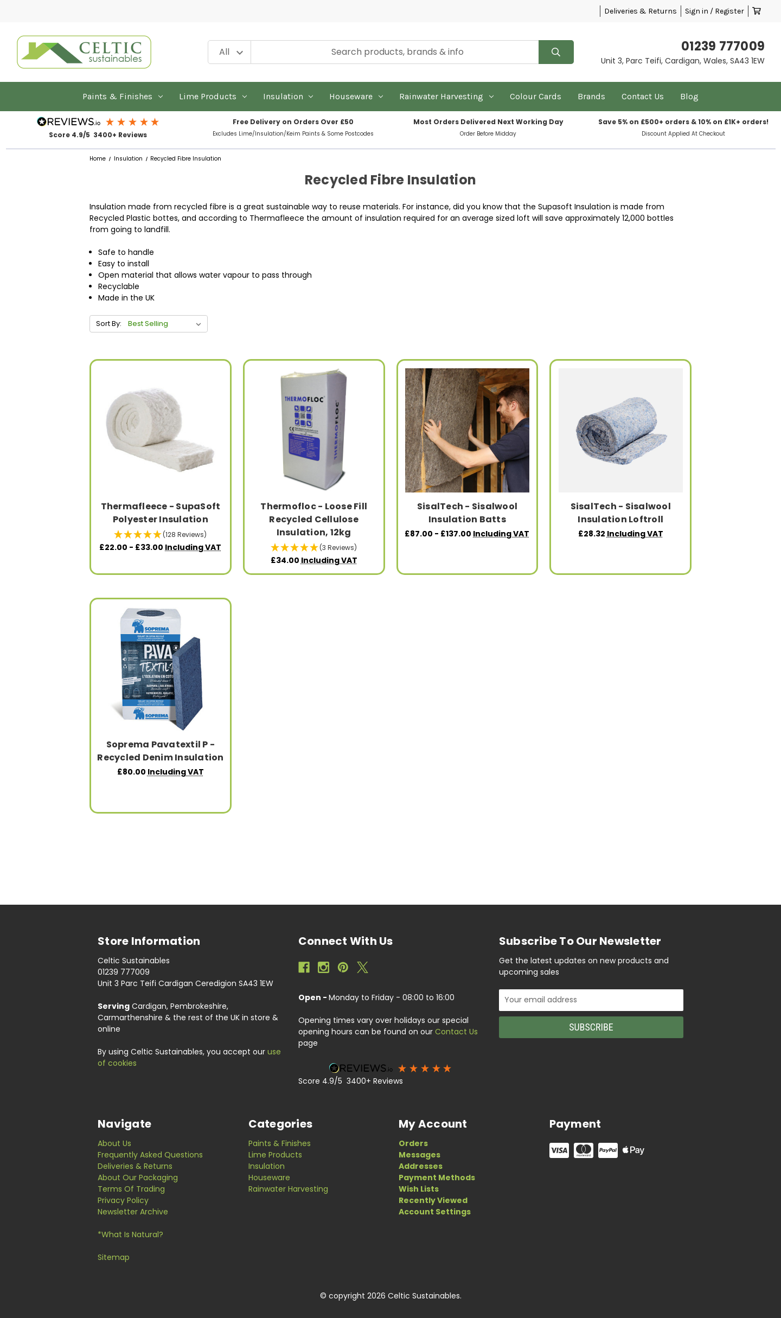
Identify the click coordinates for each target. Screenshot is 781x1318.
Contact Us (643, 96)
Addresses (421, 1166)
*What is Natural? (130, 1234)
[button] (98, 121)
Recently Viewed (433, 1200)
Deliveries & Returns (640, 11)
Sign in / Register (714, 11)
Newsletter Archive (133, 1211)
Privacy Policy (123, 1200)
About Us (114, 1143)
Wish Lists (419, 1188)
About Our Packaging (138, 1177)
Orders (413, 1143)
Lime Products (213, 96)
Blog (689, 96)
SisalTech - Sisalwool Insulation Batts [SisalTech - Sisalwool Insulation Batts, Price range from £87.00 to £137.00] (467, 513)
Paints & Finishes (122, 96)
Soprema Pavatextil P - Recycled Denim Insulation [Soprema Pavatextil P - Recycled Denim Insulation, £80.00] (160, 751)
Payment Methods (437, 1177)
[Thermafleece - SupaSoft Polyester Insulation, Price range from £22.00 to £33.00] (161, 430)
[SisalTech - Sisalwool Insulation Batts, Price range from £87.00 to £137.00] (467, 430)
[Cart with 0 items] (756, 11)
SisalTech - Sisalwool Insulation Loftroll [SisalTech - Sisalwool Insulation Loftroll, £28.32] (621, 513)
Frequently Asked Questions (150, 1154)
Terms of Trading (131, 1188)
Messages (419, 1154)
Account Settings (435, 1211)
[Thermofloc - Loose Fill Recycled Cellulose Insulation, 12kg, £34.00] (314, 430)
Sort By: (108, 323)
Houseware (356, 96)
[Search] (556, 52)
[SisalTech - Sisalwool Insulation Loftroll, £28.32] (621, 430)
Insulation (288, 96)
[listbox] (166, 324)
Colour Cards (535, 96)
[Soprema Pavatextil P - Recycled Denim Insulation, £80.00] (161, 669)
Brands (591, 96)
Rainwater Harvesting (446, 96)
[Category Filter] (229, 52)
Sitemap (114, 1257)
